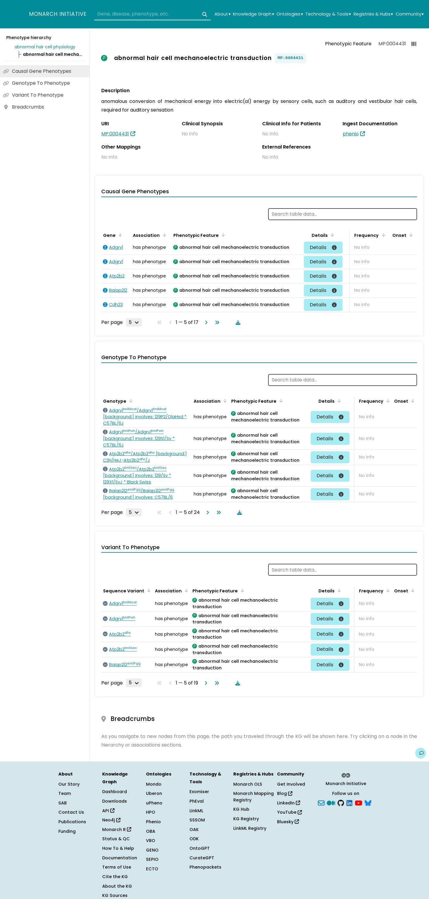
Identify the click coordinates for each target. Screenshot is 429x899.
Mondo (153, 784)
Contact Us (71, 812)
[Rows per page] (134, 322)
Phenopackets (205, 867)
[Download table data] (236, 322)
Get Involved (291, 784)
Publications (72, 822)
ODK (194, 839)
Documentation (119, 858)
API (108, 811)
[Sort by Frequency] (382, 235)
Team (64, 793)
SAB (62, 803)
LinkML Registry (249, 828)
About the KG (117, 886)
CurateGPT (201, 858)
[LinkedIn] (349, 802)
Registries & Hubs (373, 14)
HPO (150, 812)
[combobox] (152, 14)
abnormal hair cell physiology (45, 47)
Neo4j (111, 820)
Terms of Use (116, 867)
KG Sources (115, 895)
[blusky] (368, 802)
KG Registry (246, 819)
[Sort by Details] (331, 235)
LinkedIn (288, 803)
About (222, 14)
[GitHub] (341, 802)
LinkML (196, 811)
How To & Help (118, 848)
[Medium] (331, 802)
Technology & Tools (328, 14)
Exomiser (199, 792)
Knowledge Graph (253, 14)
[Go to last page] (216, 322)
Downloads (114, 801)
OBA (150, 831)
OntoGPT (199, 848)
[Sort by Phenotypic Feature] (222, 235)
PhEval (196, 801)
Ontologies (289, 14)
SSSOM (197, 820)
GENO (152, 850)
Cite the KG (115, 877)
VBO (150, 841)
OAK (194, 829)
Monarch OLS (247, 784)
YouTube (289, 812)
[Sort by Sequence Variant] (147, 590)
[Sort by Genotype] (129, 401)
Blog (284, 793)
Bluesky (288, 822)
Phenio (153, 822)
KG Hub (241, 809)
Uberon (154, 793)
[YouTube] (358, 802)
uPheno (154, 803)
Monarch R (116, 829)
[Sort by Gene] (119, 235)
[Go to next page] (205, 322)
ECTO (152, 869)
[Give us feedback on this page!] (420, 753)
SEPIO (152, 859)
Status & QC (116, 839)
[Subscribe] (321, 802)
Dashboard (114, 792)
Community (410, 14)
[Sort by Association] (163, 235)
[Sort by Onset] (410, 235)
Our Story (69, 784)
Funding (67, 831)
